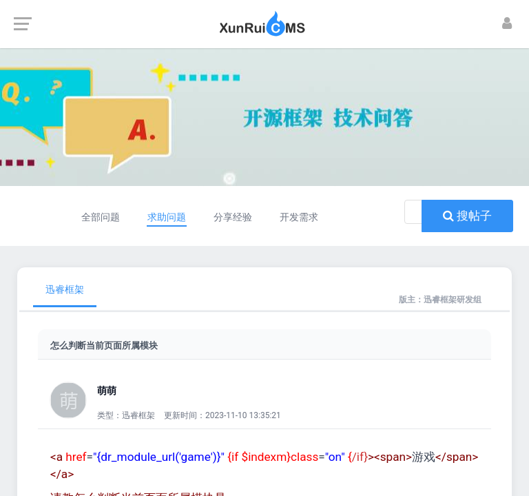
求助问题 (164, 217)
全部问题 (93, 217)
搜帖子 (467, 216)
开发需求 (306, 217)
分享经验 (235, 217)
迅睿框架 (64, 289)
